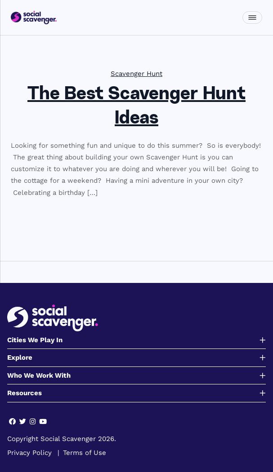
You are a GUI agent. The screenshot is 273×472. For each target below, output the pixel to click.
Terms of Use (84, 453)
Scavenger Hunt (136, 74)
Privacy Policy (29, 453)
